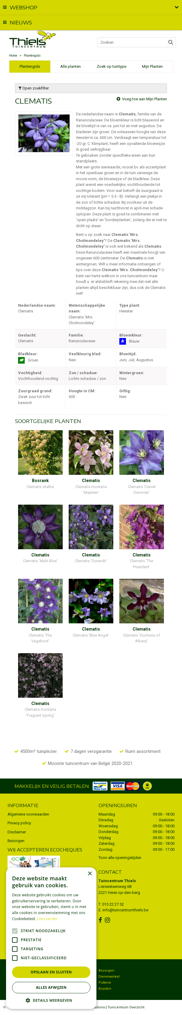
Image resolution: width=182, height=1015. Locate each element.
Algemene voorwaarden (28, 814)
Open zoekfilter (33, 88)
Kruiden (105, 989)
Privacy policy (19, 823)
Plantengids (30, 66)
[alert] (51, 938)
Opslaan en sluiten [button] (51, 972)
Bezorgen (16, 840)
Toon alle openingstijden (120, 857)
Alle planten (70, 66)
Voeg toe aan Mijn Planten (144, 99)
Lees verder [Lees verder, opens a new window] (47, 918)
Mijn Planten (152, 66)
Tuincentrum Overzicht (126, 1007)
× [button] (89, 874)
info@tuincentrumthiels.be (125, 910)
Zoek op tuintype (111, 66)
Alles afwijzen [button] (51, 987)
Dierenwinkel (109, 977)
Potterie (105, 983)
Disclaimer (17, 832)
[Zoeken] (137, 42)
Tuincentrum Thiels (117, 881)
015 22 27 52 (113, 904)
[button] (51, 1000)
